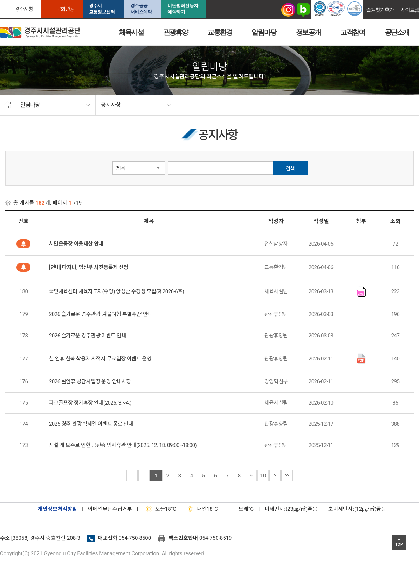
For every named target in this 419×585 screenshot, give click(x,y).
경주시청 (24, 9)
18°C (159, 509)
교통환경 (219, 32)
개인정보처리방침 (57, 509)
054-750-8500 (135, 538)
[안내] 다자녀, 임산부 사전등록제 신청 (88, 267)
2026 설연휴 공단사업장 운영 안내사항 (90, 381)
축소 (387, 105)
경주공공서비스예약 (141, 8)
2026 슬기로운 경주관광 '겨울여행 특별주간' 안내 (100, 314)
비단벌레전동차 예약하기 (182, 8)
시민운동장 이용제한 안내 (76, 244)
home (7, 105)
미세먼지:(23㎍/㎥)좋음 (291, 509)
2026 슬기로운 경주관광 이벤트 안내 (87, 335)
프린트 (408, 105)
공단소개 (397, 32)
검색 (290, 168)
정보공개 (308, 32)
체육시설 (131, 32)
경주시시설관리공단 (40, 32)
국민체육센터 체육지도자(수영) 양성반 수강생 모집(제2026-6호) (116, 291)
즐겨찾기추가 (379, 10)
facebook (324, 105)
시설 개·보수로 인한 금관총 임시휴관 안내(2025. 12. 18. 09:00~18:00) (123, 445)
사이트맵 (410, 10)
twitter (345, 105)
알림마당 (264, 32)
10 (263, 476)
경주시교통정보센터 (102, 8)
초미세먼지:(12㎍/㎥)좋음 (357, 509)
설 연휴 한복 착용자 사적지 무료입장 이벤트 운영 (100, 359)
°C (240, 509)
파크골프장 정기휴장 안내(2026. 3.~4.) (90, 403)
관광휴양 (175, 32)
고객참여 (352, 32)
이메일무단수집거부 (110, 509)
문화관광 (65, 9)
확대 (366, 105)
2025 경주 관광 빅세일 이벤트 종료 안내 (91, 424)
